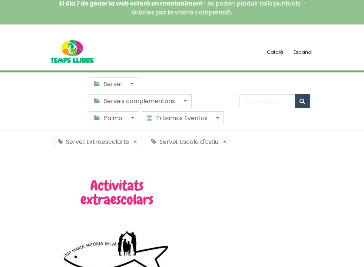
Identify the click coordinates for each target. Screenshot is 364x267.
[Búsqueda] (302, 101)
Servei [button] (108, 84)
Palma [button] (109, 118)
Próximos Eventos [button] (178, 118)
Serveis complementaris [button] (135, 101)
